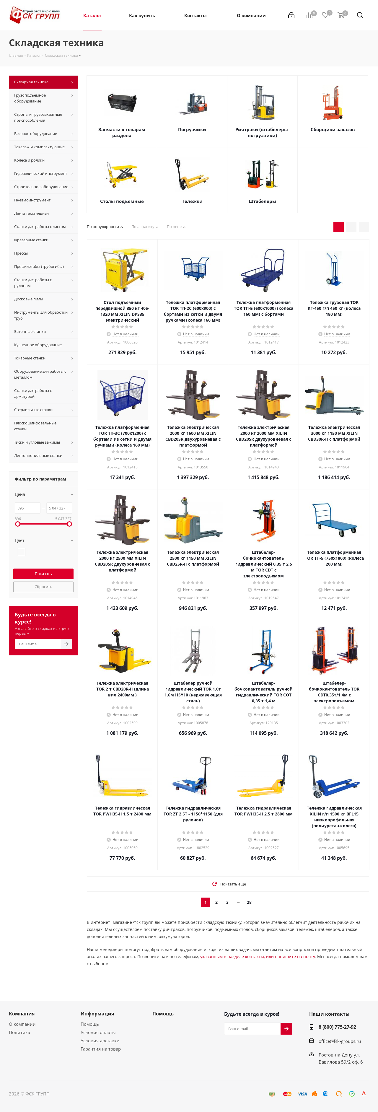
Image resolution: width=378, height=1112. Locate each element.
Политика (19, 1032)
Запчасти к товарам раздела (121, 132)
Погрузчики (192, 129)
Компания (22, 1013)
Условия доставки (100, 1040)
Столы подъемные (122, 201)
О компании (22, 1024)
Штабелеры (262, 201)
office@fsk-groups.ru (340, 1041)
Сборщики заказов (333, 129)
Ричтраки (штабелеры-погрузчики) (262, 132)
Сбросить (43, 586)
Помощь (90, 1024)
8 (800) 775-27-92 (337, 1027)
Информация (97, 1013)
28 (249, 902)
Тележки (192, 201)
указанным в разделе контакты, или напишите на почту (257, 956)
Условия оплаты (98, 1032)
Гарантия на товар (101, 1049)
